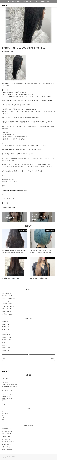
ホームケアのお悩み (7, 306)
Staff (3, 419)
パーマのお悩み (6, 301)
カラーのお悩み (6, 295)
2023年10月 (5, 339)
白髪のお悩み (5, 311)
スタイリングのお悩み (7, 298)
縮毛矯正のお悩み (8, 51)
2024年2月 (5, 329)
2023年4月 (5, 347)
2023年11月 (5, 337)
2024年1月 (5, 332)
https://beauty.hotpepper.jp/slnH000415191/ (15, 190)
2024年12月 (5, 321)
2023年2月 (5, 350)
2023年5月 (5, 345)
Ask (3, 415)
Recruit (4, 421)
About (3, 411)
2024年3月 (5, 326)
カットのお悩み (5, 293)
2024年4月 (5, 324)
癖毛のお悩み (5, 308)
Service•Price (5, 413)
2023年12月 (5, 334)
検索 (52, 358)
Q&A (3, 417)
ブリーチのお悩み (6, 303)
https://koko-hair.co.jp (8, 207)
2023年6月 (5, 342)
